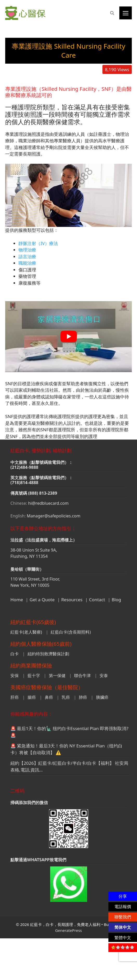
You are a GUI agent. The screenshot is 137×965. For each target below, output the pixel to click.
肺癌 (83, 697)
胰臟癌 (102, 697)
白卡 (14, 654)
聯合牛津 (82, 675)
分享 (123, 896)
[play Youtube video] (68, 336)
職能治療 (27, 263)
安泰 (104, 675)
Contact (97, 600)
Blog (116, 600)
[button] (112, 13)
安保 (14, 675)
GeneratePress (68, 930)
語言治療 (27, 256)
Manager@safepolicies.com (53, 516)
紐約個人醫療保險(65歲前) (40, 643)
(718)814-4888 (24, 482)
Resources (72, 600)
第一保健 (57, 675)
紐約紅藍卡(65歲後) (33, 622)
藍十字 (34, 675)
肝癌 (14, 697)
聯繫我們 (122, 917)
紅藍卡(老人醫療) (26, 632)
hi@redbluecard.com (48, 503)
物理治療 (27, 250)
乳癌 (66, 697)
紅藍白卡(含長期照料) (71, 632)
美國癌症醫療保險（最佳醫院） (46, 687)
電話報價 (122, 906)
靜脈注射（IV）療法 (38, 243)
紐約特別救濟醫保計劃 (48, 654)
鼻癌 (49, 697)
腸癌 (32, 697)
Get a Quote (42, 600)
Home (16, 600)
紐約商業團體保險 (31, 665)
